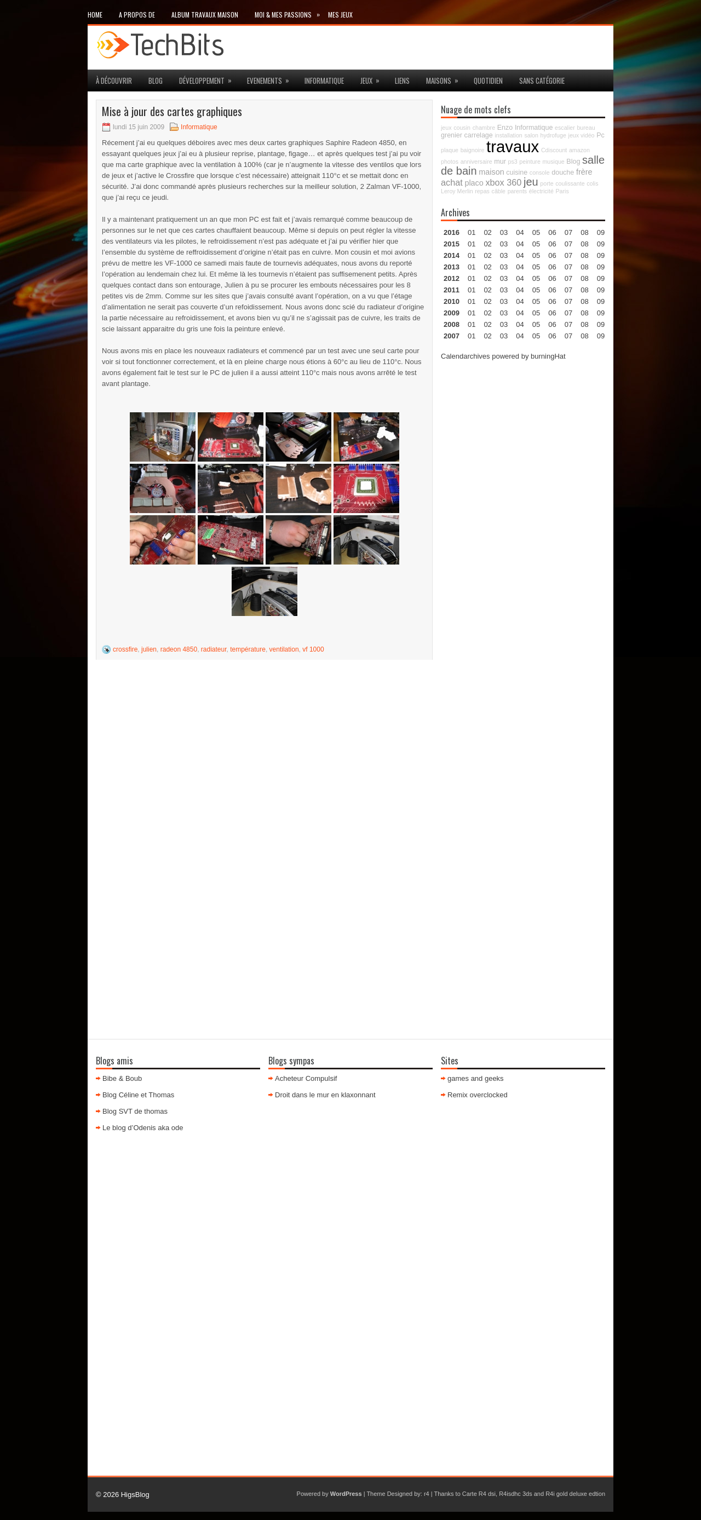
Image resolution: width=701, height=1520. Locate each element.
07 (568, 255)
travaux (512, 146)
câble (498, 191)
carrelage (478, 135)
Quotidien (488, 80)
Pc (600, 135)
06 (552, 255)
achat (452, 182)
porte (546, 183)
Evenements (271, 78)
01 (471, 232)
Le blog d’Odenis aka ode (142, 1128)
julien (149, 649)
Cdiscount (554, 150)
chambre (484, 127)
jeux (373, 78)
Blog (155, 80)
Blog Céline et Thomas (138, 1095)
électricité (541, 191)
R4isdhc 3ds (515, 1493)
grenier (451, 135)
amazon (579, 150)
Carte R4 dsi (479, 1493)
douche (562, 172)
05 (536, 267)
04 (520, 232)
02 (487, 232)
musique (553, 161)
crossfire (125, 649)
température (248, 649)
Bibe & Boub (122, 1078)
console (540, 172)
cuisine (516, 172)
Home (95, 14)
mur (500, 161)
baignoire (473, 150)
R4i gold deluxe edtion (575, 1493)
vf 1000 (313, 649)
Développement (209, 78)
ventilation (284, 649)
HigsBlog (135, 1494)
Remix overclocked (477, 1095)
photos (449, 161)
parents (517, 191)
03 (504, 232)
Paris (561, 191)
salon (531, 135)
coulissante (569, 183)
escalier (565, 127)
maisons (446, 78)
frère (584, 172)
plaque (449, 150)
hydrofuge (553, 135)
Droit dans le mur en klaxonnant (325, 1095)
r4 (426, 1493)
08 (584, 255)
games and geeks (475, 1078)
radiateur (214, 649)
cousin (461, 127)
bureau (586, 127)
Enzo (505, 127)
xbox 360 (503, 182)
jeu (531, 182)
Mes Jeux (340, 14)
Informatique (324, 80)
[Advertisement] (523, 535)
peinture (530, 161)
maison (491, 172)
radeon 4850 (178, 649)
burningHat (548, 356)
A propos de (137, 14)
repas (482, 191)
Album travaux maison (204, 14)
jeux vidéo (581, 135)
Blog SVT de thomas (135, 1111)
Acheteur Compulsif (306, 1078)
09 (601, 244)
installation (508, 135)
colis (592, 183)
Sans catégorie (542, 80)
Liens (402, 80)
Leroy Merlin (457, 191)
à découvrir (114, 80)
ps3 (513, 161)
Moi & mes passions (291, 12)
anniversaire (476, 161)
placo (473, 183)
